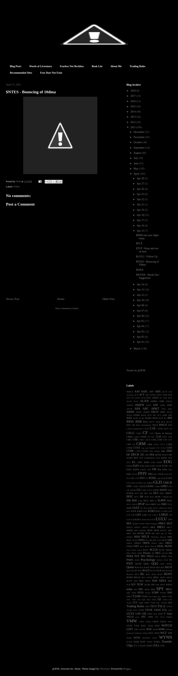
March (137, 348)
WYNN (165, 637)
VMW (131, 621)
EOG (168, 461)
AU (154, 415)
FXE (133, 483)
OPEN (146, 543)
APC (146, 408)
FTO (128, 483)
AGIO (137, 398)
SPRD (147, 589)
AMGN (169, 401)
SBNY (163, 577)
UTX (155, 614)
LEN (170, 511)
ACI (170, 392)
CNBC (141, 440)
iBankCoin (167, 497)
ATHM (136, 415)
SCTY (129, 581)
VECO (130, 617)
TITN (165, 599)
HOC (129, 496)
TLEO (129, 603)
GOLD (142, 486)
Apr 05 (141, 321)
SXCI (129, 596)
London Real (145, 519)
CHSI (136, 437)
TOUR (164, 603)
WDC (149, 629)
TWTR (149, 610)
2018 (133, 90)
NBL (170, 533)
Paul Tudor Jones (134, 550)
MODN (142, 530)
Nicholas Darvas (158, 537)
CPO (128, 444)
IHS (152, 500)
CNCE (148, 440)
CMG (129, 439)
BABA (148, 418)
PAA (142, 546)
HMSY (168, 493)
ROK (154, 574)
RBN (158, 567)
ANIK (162, 405)
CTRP (169, 444)
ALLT (136, 401)
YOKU (157, 641)
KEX (170, 508)
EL (134, 462)
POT (137, 556)
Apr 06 (141, 316)
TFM (154, 599)
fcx (159, 469)
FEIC (128, 474)
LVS (170, 519)
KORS (151, 511)
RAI (137, 567)
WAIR (150, 626)
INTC (128, 504)
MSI (134, 533)
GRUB (133, 490)
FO (147, 478)
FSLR (163, 478)
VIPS (150, 617)
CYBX (138, 451)
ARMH (130, 412)
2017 (133, 96)
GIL (144, 483)
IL (156, 501)
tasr (159, 596)
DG (142, 454)
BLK (163, 422)
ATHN (143, 415)
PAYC (146, 550)
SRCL (169, 589)
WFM (155, 629)
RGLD (145, 570)
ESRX (152, 466)
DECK (135, 454)
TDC (128, 599)
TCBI (169, 596)
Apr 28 (141, 178)
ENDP (159, 462)
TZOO (157, 610)
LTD (153, 519)
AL (160, 398)
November (139, 137)
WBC (136, 629)
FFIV (142, 473)
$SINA (140, 269)
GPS (170, 486)
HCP (137, 493)
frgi (158, 478)
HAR (170, 490)
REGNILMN (131, 570)
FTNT (169, 478)
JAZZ (135, 507)
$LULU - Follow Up (147, 256)
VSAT (129, 625)
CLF (164, 436)
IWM (128, 508)
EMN (146, 462)
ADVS (159, 395)
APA (137, 408)
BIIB (139, 421)
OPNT (154, 543)
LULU (161, 519)
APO (163, 409)
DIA (152, 454)
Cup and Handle (148, 448)
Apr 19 (141, 209)
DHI (147, 455)
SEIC (141, 581)
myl (162, 533)
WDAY (142, 629)
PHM (140, 553)
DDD (169, 451)
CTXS (136, 447)
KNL (145, 511)
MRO (128, 533)
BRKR (155, 425)
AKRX (155, 397)
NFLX (145, 536)
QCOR (138, 563)
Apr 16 (141, 225)
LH (132, 515)
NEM (137, 536)
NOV (128, 540)
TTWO (169, 606)
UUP (160, 614)
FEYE (134, 474)
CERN (138, 433)
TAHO (144, 596)
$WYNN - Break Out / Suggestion (148, 276)
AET (128, 398)
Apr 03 (141, 331)
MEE (152, 527)
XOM (136, 641)
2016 (133, 101)
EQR (147, 466)
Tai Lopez (153, 596)
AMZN (139, 405)
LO (170, 515)
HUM (157, 496)
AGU (148, 397)
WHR (162, 629)
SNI (157, 584)
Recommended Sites (21, 72)
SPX (153, 589)
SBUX (169, 577)
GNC (129, 486)
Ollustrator (105, 668)
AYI (170, 415)
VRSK (148, 621)
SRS (128, 593)
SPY (160, 588)
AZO (129, 418)
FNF (137, 478)
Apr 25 (141, 194)
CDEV (166, 429)
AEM (165, 395)
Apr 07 (141, 310)
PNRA (129, 556)
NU (147, 540)
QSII (162, 564)
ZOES (149, 645)
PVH (166, 560)
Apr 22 (141, 199)
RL (142, 574)
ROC (148, 574)
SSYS (140, 592)
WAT (157, 625)
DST (136, 458)
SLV (133, 584)
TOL (158, 603)
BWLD (163, 424)
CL (152, 436)
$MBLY (129, 392)
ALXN (144, 401)
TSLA (161, 606)
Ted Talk (141, 599)
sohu (129, 589)
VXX (136, 625)
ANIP (169, 405)
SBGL (156, 577)
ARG (170, 409)
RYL (143, 577)
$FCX (139, 243)
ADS (147, 395)
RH (163, 570)
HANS (163, 490)
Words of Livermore (40, 66)
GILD (150, 483)
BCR (161, 418)
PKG (158, 553)
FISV (155, 474)
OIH (169, 540)
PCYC (162, 550)
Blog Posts (15, 66)
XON (142, 641)
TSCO (153, 606)
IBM (134, 500)
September (139, 147)
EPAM (129, 466)
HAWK (130, 493)
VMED (169, 617)
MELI (161, 527)
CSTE (155, 444)
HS (141, 496)
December (139, 132)
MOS (156, 530)
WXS (154, 638)
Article (146, 412)
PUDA (159, 560)
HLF (155, 493)
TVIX (141, 610)
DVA (141, 458)
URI (144, 613)
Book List (97, 66)
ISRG (164, 504)
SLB (128, 584)
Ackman (130, 395)
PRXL (164, 556)
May (136, 168)
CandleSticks (137, 429)
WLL (151, 633)
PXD (129, 563)
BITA (145, 422)
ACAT (164, 392)
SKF (170, 581)
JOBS (150, 508)
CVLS (163, 448)
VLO (162, 617)
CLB (158, 436)
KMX (139, 511)
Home (60, 298)
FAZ (149, 469)
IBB (128, 500)
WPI (170, 633)
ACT (141, 394)
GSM (144, 490)
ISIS (159, 504)
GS (139, 490)
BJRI (158, 422)
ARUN (154, 412)
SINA (162, 580)
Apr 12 (141, 295)
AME (161, 401)
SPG (140, 589)
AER (170, 395)
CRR (149, 444)
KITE (133, 511)
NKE (169, 537)
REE (162, 567)
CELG (130, 433)
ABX (158, 391)
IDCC (146, 500)
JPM (161, 508)
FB (154, 469)
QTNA (169, 564)
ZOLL (156, 645)
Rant (142, 567)
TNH (153, 603)
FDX (164, 469)
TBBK (164, 596)
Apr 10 (141, 300)
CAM (128, 429)
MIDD (129, 530)
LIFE (138, 514)
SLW (140, 584)
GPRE (157, 486)
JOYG (156, 508)
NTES (17, 186)
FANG (143, 469)
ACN (136, 395)
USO (149, 614)
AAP (137, 391)
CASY (146, 429)
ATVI (149, 415)
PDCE (169, 550)
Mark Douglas (151, 523)
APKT (155, 408)
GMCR (167, 482)
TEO (148, 599)
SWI (169, 592)
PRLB (157, 556)
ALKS (129, 401)
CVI (157, 448)
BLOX (169, 422)
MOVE (163, 530)
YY (135, 645)
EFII (170, 458)
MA (128, 523)
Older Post (108, 298)
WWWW (146, 638)
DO (170, 454)
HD (141, 493)
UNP (138, 613)
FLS (170, 474)
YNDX (149, 642)
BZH (170, 425)
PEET (133, 553)
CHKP (129, 436)
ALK (170, 398)
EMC (140, 462)
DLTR (158, 454)
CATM (159, 429)
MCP (169, 523)
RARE (147, 567)
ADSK (153, 395)
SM (152, 584)
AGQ (143, 398)
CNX (153, 439)
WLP (156, 633)
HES (146, 493)
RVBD (129, 577)
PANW (168, 546)
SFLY (148, 581)
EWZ (128, 469)
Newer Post (12, 298)
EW (170, 466)
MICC (169, 527)
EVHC (165, 466)
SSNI (133, 593)
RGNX (153, 570)
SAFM (149, 577)
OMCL (129, 543)
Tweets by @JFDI (135, 370)
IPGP (141, 504)
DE (128, 454)
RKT (137, 574)
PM (170, 553)
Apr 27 (141, 183)
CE (170, 429)
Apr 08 (141, 305)
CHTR (143, 436)
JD (141, 508)
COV (170, 440)
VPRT (141, 621)
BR (133, 425)
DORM (129, 458)
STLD (147, 593)
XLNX (129, 642)
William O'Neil (141, 633)
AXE (164, 415)
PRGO (150, 556)
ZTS (162, 645)
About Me (116, 66)
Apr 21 (141, 204)
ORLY (168, 543)
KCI (165, 508)
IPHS (148, 504)
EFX (128, 462)
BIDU (130, 421)
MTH (148, 533)
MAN (142, 523)
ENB (153, 462)
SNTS (162, 584)
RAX (152, 567)
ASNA (129, 415)
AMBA (153, 401)
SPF (135, 589)
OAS (159, 540)
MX (158, 533)
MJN (136, 530)
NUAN (152, 540)
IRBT (153, 504)
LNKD (163, 514)
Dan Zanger (155, 451)
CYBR (130, 451)
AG (132, 398)
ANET (148, 405)
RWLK (137, 577)
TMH (141, 603)
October (138, 142)
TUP (135, 610)
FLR (166, 474)
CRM (141, 443)
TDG (134, 599)
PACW (153, 546)
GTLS (149, 490)
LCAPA (164, 511)
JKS (145, 508)
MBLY (162, 523)
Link (144, 515)
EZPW (136, 469)
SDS (136, 581)
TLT (135, 602)
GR (127, 490)
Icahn (140, 501)
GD (136, 483)
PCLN (154, 549)
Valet (169, 613)
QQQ (154, 563)
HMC (161, 493)
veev (137, 617)
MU (153, 533)
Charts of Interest (163, 433)
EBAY (164, 458)
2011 (133, 127)
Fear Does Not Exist (51, 72)
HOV (136, 497)
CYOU (145, 451)
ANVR (129, 409)
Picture (147, 553)
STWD (163, 593)
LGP (128, 515)
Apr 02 (141, 336)
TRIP (147, 606)
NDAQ (129, 537)
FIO (150, 474)
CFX (151, 433)
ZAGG (143, 645)
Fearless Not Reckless (72, 66)
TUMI (129, 610)
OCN (164, 540)
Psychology (148, 559)
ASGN (169, 412)
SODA (169, 584)
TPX (170, 602)
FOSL (152, 478)
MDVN (145, 527)
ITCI (170, 504)
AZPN (135, 418)
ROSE (160, 574)
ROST (168, 574)
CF (145, 432)
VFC (143, 617)
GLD (157, 482)
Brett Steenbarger (143, 425)
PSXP (137, 560)
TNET (147, 603)
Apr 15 (141, 230)
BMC (128, 425)
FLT (128, 478)
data (163, 451)
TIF (159, 599)
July (136, 158)
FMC (133, 478)
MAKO (136, 523)
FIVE (160, 474)
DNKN (165, 455)
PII (153, 553)
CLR (170, 437)
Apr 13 (141, 289)
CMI (135, 439)
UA (164, 610)
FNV (142, 478)
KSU (158, 511)
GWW (156, 490)
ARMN (139, 412)
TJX (170, 599)
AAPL (144, 391)
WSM (128, 638)
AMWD (129, 405)
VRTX (155, 621)
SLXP (147, 584)
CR (133, 444)
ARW (162, 412)
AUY (159, 415)
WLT (163, 633)
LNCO (155, 515)
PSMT (129, 560)
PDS (128, 553)
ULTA (130, 613)
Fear (170, 469)
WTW (137, 637)
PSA (170, 556)
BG (165, 418)
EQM (142, 466)
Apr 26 (141, 189)
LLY (149, 515)
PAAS (147, 546)
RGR (159, 570)
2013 (133, 116)
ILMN (162, 500)
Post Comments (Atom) (66, 308)
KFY (128, 511)
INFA (169, 500)
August (138, 153)
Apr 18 (141, 215)
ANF (155, 405)
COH (159, 439)
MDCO (129, 527)
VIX (156, 617)
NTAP (135, 540)
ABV (151, 391)
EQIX (136, 465)
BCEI (155, 418)
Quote (130, 567)
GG (140, 483)
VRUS (163, 621)
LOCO (129, 519)
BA (142, 418)
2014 (133, 111)
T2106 (136, 596)
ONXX (137, 543)
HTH (146, 497)
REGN (168, 567)
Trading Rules (137, 66)
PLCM (164, 553)
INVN (134, 504)
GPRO (164, 486)
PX (170, 560)
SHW (155, 580)
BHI (170, 418)
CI (149, 436)
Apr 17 (141, 220)
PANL (160, 546)
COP (165, 440)
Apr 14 (141, 284)
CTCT (162, 444)
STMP (155, 592)
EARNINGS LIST (152, 458)
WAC (143, 625)
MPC (170, 530)
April (137, 173)
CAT (153, 428)
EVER (158, 466)
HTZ (152, 497)
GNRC (136, 486)
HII (150, 493)
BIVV (151, 422)
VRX (170, 621)
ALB (165, 398)
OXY (136, 546)
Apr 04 (141, 326)
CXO (169, 447)
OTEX (129, 546)
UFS (170, 610)
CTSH (129, 448)
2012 (133, 122)
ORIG (161, 543)
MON (149, 530)
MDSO (137, 527)
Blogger (127, 668)
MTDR (140, 533)
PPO (143, 556)
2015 (133, 106)
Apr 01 (141, 342)
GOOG (150, 486)
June (136, 163)
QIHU (146, 563)
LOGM (136, 519)
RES (140, 570)
